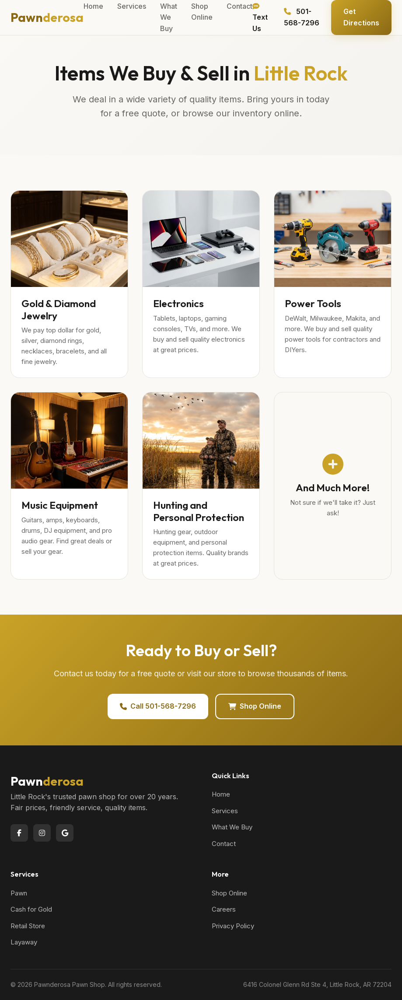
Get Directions (361, 17)
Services (225, 811)
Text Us (260, 18)
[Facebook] (19, 833)
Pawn (47, 17)
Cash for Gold (31, 909)
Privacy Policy (233, 926)
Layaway (23, 942)
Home (221, 794)
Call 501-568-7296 (158, 706)
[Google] (64, 833)
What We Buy (232, 827)
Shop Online (254, 706)
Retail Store (27, 926)
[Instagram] (42, 833)
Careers (224, 909)
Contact (224, 843)
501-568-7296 (301, 17)
